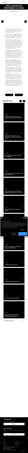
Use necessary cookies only (14, 234)
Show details (23, 229)
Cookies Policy (5, 444)
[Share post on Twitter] (11, 91)
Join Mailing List (14, 434)
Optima (24, 451)
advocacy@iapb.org (11, 83)
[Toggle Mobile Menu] (24, 2)
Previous (9, 94)
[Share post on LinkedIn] (13, 91)
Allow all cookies (22, 233)
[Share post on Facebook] (9, 91)
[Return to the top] (3, 439)
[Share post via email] (14, 91)
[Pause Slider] (21, 321)
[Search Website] (22, 2)
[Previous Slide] (2, 21)
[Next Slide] (25, 21)
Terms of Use (16, 441)
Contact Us (4, 441)
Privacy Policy (16, 444)
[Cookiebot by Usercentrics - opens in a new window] (23, 218)
